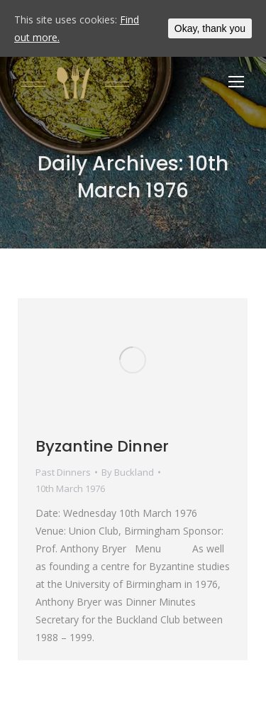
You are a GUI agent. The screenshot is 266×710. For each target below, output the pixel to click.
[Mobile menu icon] (236, 81)
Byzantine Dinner (102, 446)
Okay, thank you (209, 28)
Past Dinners (63, 472)
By (127, 472)
